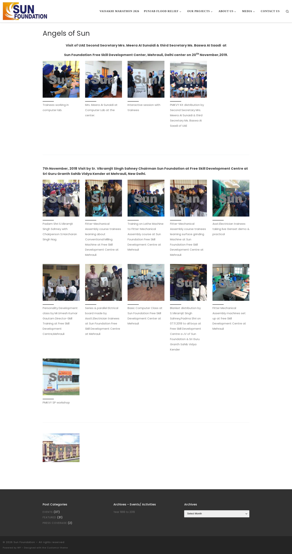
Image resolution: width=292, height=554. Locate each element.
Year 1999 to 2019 (124, 512)
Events (48, 512)
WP (19, 547)
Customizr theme (57, 547)
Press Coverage (55, 523)
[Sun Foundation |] (25, 10)
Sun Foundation (24, 542)
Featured (49, 517)
